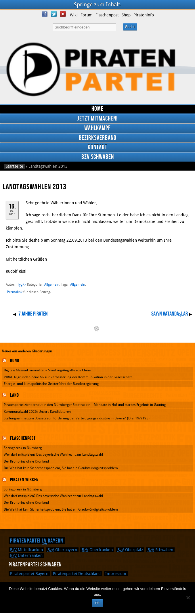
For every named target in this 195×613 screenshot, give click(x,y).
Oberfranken (97, 549)
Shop (126, 15)
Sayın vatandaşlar (169, 313)
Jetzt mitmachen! (97, 118)
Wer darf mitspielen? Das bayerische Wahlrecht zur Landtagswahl (53, 454)
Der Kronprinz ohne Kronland (26, 461)
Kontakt (97, 147)
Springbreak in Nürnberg (23, 448)
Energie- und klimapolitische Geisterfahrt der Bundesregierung (51, 384)
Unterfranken (26, 555)
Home (97, 108)
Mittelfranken (26, 549)
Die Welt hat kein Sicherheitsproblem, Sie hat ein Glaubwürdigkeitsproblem (61, 468)
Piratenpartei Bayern (36, 540)
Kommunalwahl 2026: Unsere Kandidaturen (37, 412)
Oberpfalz (130, 549)
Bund (14, 361)
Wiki (74, 15)
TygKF (21, 284)
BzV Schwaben (97, 157)
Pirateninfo (143, 15)
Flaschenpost (107, 15)
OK (97, 603)
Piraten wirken (24, 480)
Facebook (44, 14)
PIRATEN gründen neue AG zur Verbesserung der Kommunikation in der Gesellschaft (68, 377)
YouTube (63, 14)
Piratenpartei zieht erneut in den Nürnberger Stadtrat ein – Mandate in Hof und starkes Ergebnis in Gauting (85, 405)
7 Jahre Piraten (33, 313)
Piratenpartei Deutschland (77, 573)
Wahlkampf (97, 128)
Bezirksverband (97, 138)
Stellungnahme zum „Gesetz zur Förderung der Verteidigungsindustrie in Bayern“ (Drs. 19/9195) (77, 418)
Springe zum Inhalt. (97, 4)
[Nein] (188, 597)
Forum (87, 15)
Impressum (115, 573)
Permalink (14, 292)
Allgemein (51, 284)
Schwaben (160, 549)
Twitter (53, 14)
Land (14, 395)
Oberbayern (62, 549)
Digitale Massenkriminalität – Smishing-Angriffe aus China (47, 370)
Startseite (14, 166)
